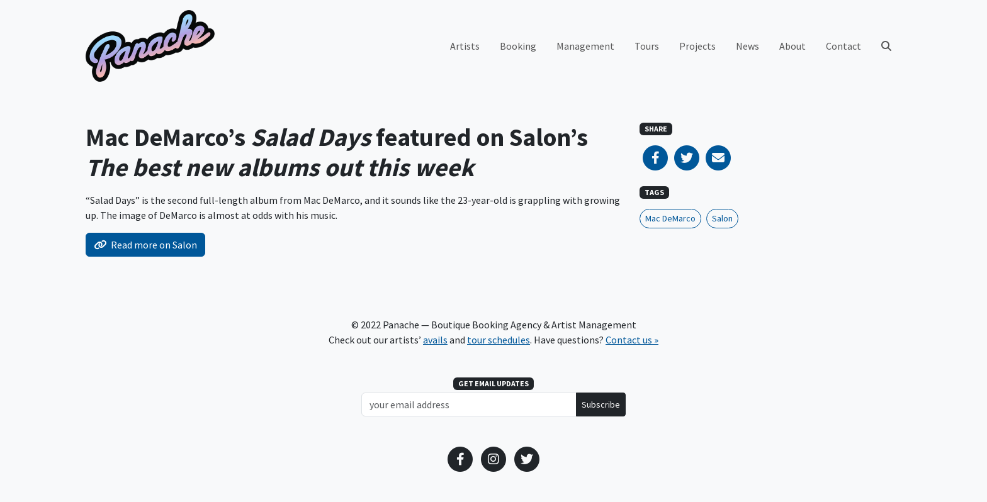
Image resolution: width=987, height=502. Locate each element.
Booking (518, 46)
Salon (722, 218)
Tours (646, 46)
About (792, 46)
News (747, 46)
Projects (697, 46)
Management (585, 46)
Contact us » (632, 339)
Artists (465, 46)
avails (435, 339)
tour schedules (498, 339)
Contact (843, 46)
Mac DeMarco (670, 218)
